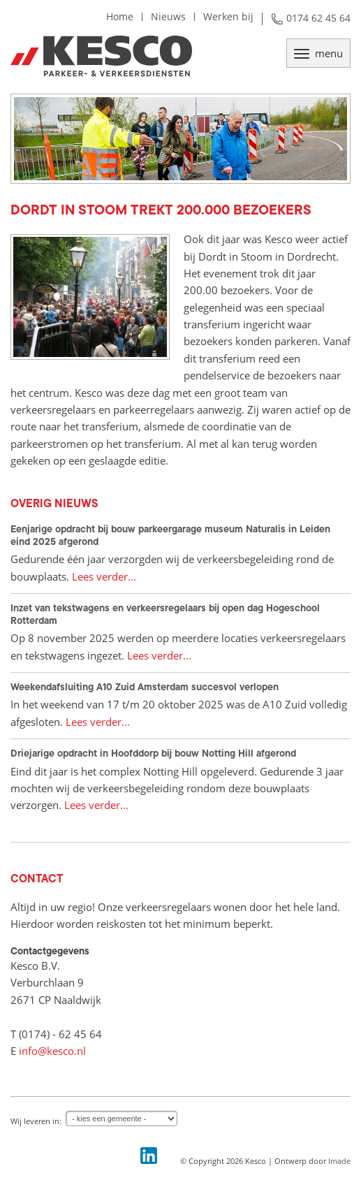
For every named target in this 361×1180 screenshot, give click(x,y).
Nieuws (168, 16)
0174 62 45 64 (318, 17)
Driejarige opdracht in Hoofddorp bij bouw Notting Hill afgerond (153, 753)
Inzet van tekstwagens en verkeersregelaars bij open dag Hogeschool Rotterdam (165, 614)
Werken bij (228, 16)
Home (119, 16)
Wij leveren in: (35, 1121)
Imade (339, 1161)
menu (318, 53)
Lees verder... (104, 576)
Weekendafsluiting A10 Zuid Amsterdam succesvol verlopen (144, 686)
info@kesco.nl (52, 1051)
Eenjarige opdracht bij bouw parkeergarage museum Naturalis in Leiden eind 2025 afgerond (170, 535)
